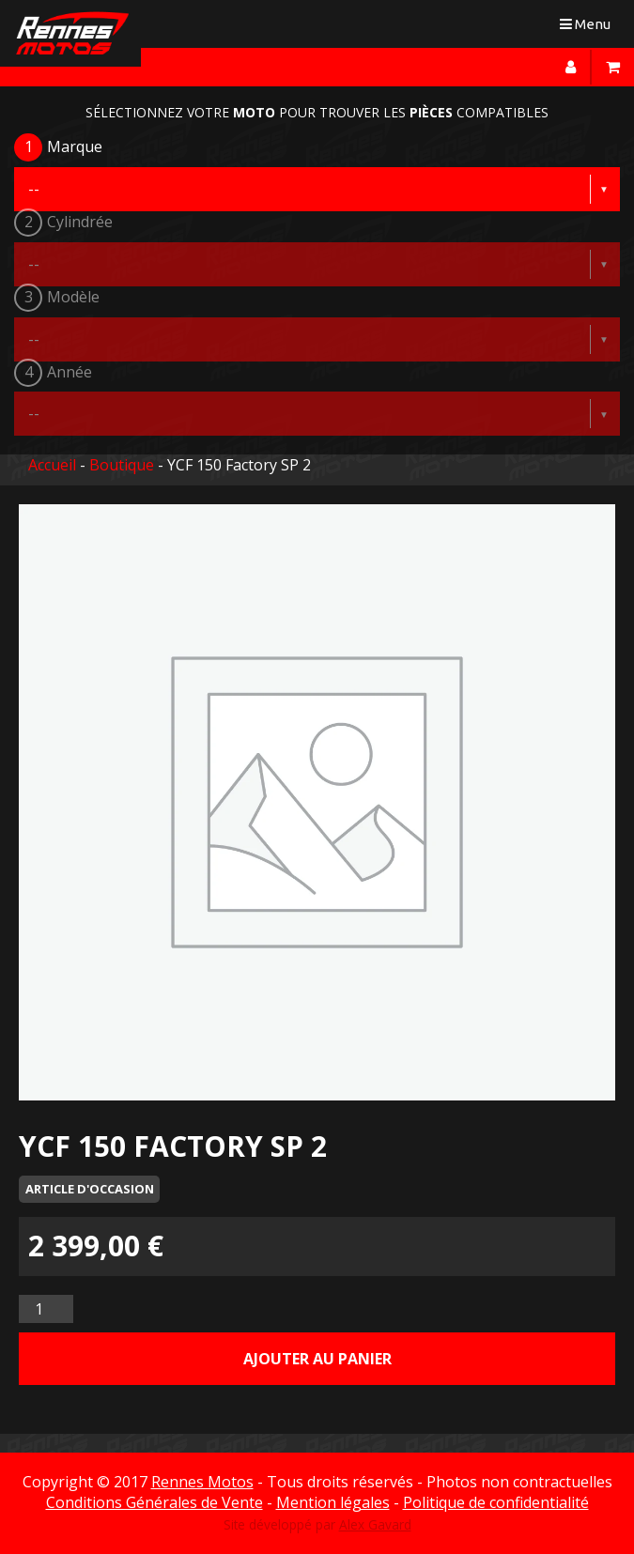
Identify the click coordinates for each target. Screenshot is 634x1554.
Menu (589, 27)
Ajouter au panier (317, 1358)
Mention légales (333, 1502)
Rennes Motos (202, 1481)
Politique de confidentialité (496, 1502)
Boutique (121, 464)
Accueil (52, 464)
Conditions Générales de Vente (154, 1502)
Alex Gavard (375, 1524)
